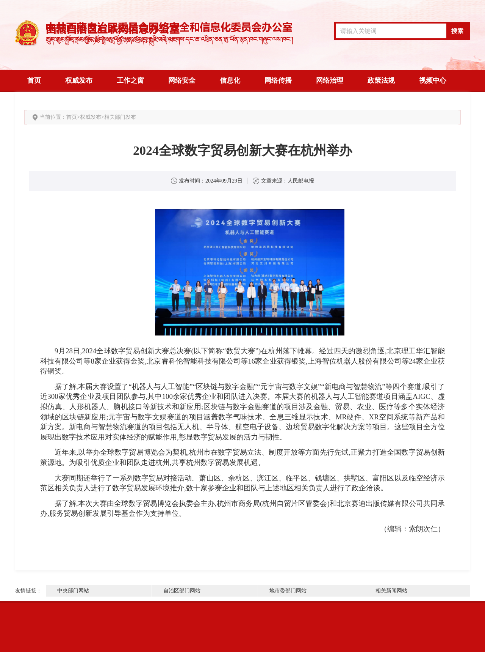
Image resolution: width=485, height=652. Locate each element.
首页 (34, 80)
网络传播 (278, 80)
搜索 (457, 31)
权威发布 (78, 80)
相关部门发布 (120, 117)
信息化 (230, 80)
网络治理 (329, 80)
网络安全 (182, 80)
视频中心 (432, 80)
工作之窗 (130, 80)
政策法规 (381, 80)
